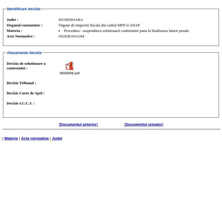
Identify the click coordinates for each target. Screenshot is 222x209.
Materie (11, 138)
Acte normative (35, 138)
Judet (57, 138)
